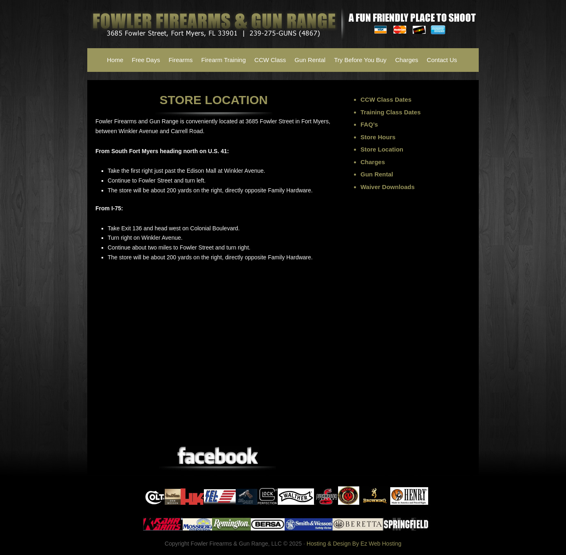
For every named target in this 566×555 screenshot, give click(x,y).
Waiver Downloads (387, 186)
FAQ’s (369, 124)
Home (115, 59)
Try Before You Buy (360, 59)
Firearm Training (223, 59)
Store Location (381, 149)
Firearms (180, 59)
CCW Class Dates (385, 99)
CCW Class (270, 59)
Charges (406, 59)
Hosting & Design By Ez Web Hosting (354, 543)
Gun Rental (309, 59)
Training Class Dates (390, 112)
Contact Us (442, 59)
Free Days (146, 59)
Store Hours (378, 137)
